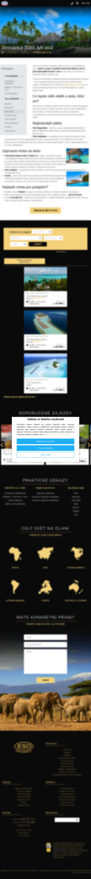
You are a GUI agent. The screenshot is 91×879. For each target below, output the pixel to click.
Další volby (45, 455)
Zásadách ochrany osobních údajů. (57, 434)
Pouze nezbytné (45, 448)
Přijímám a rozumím (45, 441)
